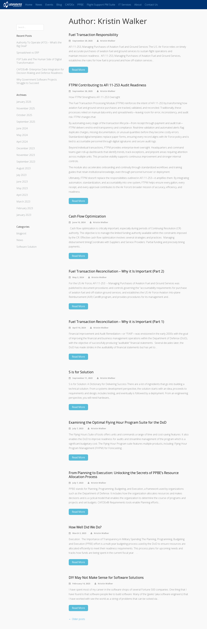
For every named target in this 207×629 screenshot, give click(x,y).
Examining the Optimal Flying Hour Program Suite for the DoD (117, 422)
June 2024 (22, 128)
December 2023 (25, 148)
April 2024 (22, 141)
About (138, 4)
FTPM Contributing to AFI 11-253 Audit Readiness (107, 85)
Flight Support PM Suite (101, 4)
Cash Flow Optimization (87, 216)
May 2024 (22, 135)
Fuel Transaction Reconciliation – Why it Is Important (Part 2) (116, 271)
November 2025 (25, 108)
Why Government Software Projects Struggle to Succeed (36, 81)
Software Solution (26, 246)
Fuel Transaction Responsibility (93, 35)
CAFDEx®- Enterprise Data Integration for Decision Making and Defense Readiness (40, 71)
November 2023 (25, 155)
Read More (78, 69)
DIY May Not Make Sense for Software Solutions (106, 578)
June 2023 (22, 181)
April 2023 (22, 195)
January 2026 (23, 101)
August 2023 (23, 168)
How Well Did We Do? (85, 527)
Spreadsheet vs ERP (27, 52)
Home (28, 4)
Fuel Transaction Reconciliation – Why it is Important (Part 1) (116, 322)
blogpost (21, 233)
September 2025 (25, 121)
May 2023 (22, 188)
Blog (59, 4)
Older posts (77, 619)
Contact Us (151, 4)
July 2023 (21, 175)
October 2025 (24, 115)
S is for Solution (81, 372)
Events (49, 4)
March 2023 (23, 201)
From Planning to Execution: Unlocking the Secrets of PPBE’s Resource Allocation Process (124, 475)
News (38, 4)
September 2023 (25, 161)
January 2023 (23, 215)
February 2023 (24, 208)
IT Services (124, 4)
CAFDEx (69, 4)
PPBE (80, 4)
